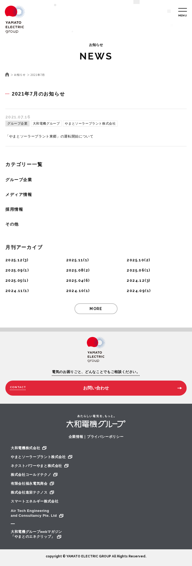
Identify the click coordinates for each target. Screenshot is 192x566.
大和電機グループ (46, 123)
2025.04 (75, 280)
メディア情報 (18, 194)
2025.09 (14, 270)
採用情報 (14, 209)
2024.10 (75, 291)
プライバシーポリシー (105, 436)
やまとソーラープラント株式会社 (90, 123)
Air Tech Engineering (96, 513)
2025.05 (14, 280)
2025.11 (74, 260)
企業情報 (76, 436)
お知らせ (19, 74)
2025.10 (135, 260)
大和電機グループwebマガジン (96, 534)
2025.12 (14, 260)
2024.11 (14, 291)
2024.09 (136, 291)
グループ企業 (17, 123)
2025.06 (135, 270)
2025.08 (75, 270)
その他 (12, 224)
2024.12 (136, 280)
